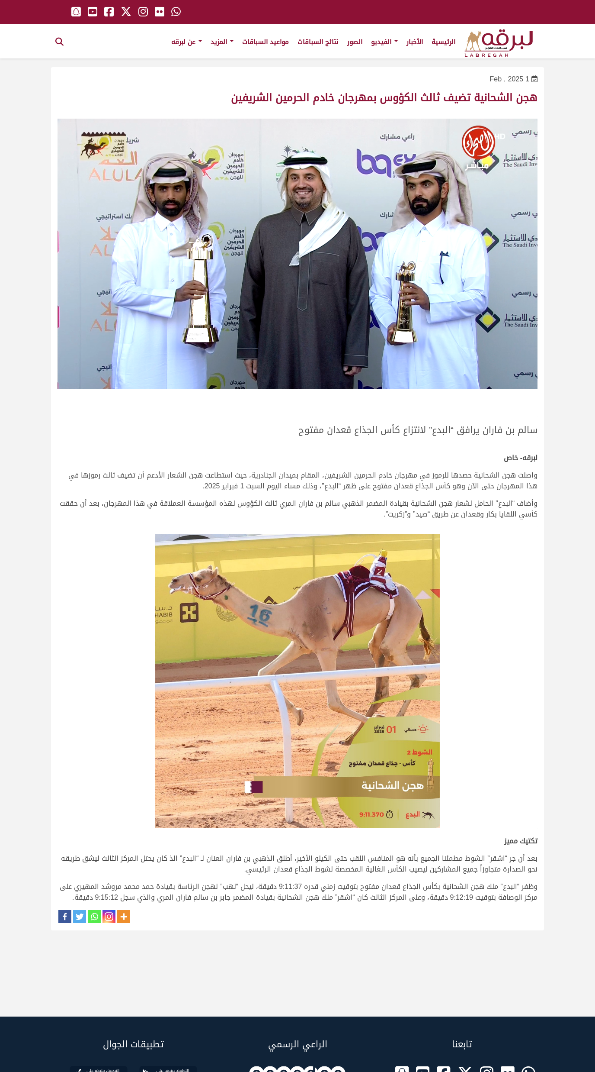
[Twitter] (79, 916)
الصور (354, 42)
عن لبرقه (186, 42)
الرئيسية (443, 42)
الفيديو (384, 42)
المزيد (222, 42)
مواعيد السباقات (265, 42)
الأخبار (414, 42)
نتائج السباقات (318, 42)
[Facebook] (64, 916)
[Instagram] (108, 916)
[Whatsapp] (94, 916)
